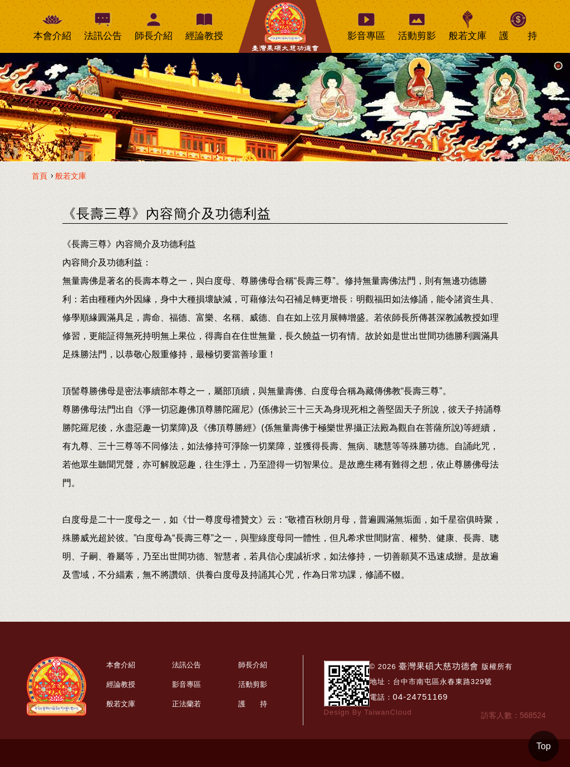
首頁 (39, 175)
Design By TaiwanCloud (368, 712)
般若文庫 (70, 175)
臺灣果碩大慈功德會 (439, 666)
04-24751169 (420, 696)
